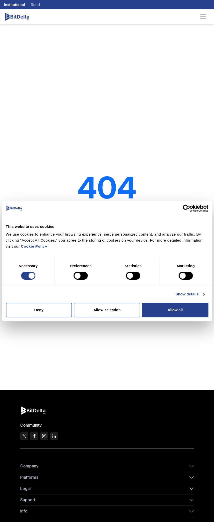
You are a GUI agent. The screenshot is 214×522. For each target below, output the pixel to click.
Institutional (14, 5)
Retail (35, 5)
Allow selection (107, 310)
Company (29, 465)
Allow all (175, 310)
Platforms (29, 477)
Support (27, 499)
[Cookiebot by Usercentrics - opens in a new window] (186, 208)
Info (23, 510)
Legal (25, 488)
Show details (187, 294)
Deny (38, 310)
